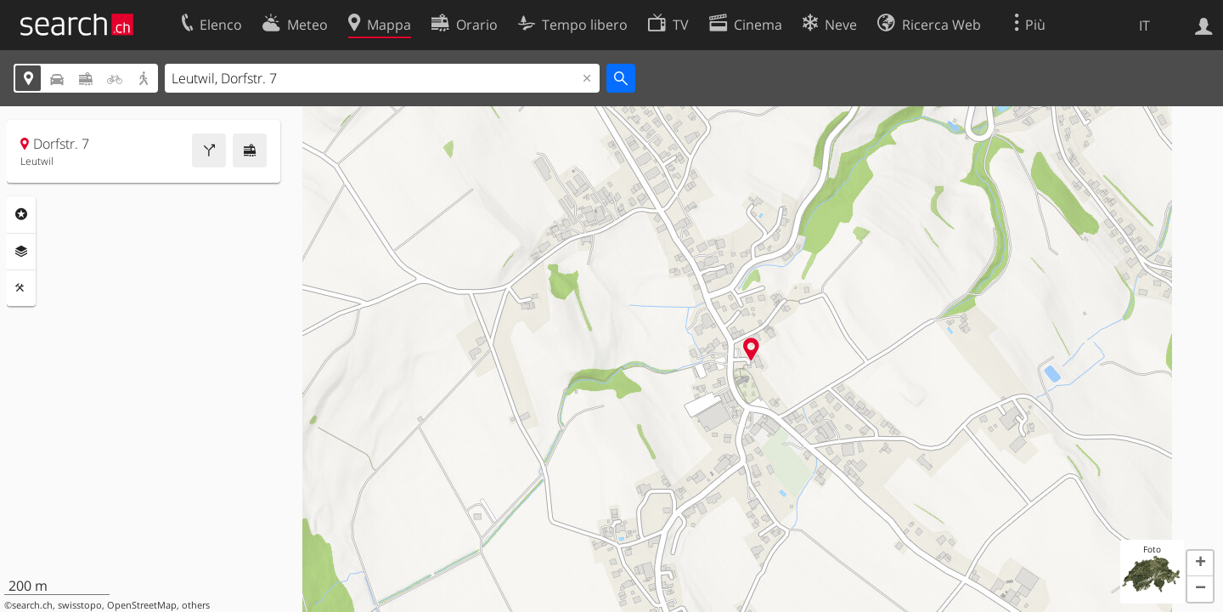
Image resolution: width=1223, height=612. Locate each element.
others (196, 605)
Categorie (21, 214)
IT (1144, 25)
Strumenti (21, 288)
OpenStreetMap (142, 605)
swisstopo (80, 605)
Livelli (21, 251)
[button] (1200, 563)
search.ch (32, 605)
